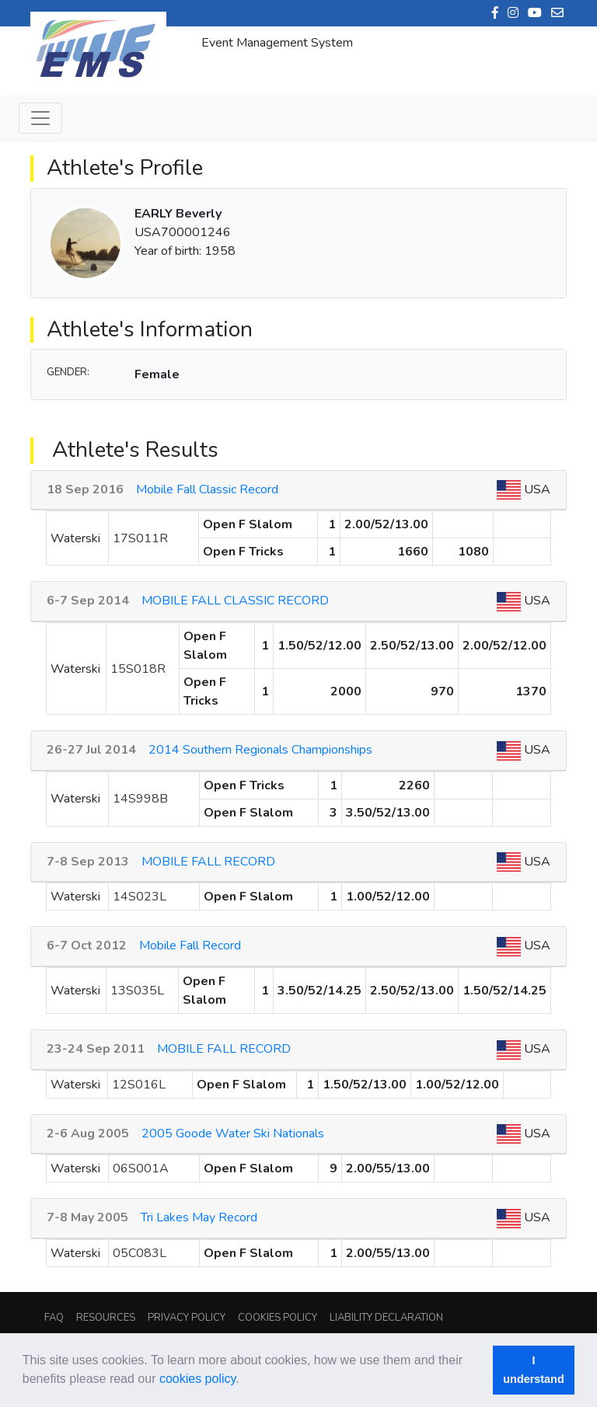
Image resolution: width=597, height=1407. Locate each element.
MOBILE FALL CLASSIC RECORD (235, 600)
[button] (245, 1380)
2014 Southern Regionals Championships (260, 749)
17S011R (140, 538)
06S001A (141, 1168)
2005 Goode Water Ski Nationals (232, 1133)
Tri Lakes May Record (199, 1217)
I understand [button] (533, 1369)
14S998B (140, 798)
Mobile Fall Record (190, 945)
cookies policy (197, 1378)
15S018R (138, 668)
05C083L (139, 1253)
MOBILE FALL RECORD (208, 861)
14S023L (139, 896)
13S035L (137, 990)
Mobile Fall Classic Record (207, 489)
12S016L (139, 1084)
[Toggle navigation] (40, 118)
